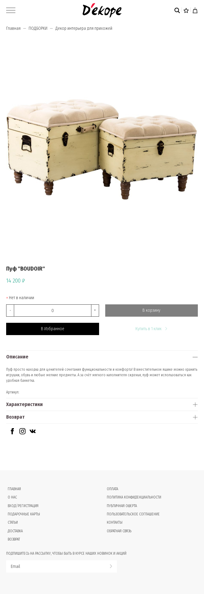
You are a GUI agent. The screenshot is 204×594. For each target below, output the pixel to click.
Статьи (13, 522)
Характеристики (24, 404)
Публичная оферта (122, 506)
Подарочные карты (24, 514)
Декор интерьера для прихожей (83, 28)
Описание (17, 357)
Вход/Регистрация (23, 506)
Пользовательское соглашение (133, 514)
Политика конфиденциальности (134, 497)
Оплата (112, 489)
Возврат (15, 417)
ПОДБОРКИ (38, 28)
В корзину (151, 310)
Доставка (15, 531)
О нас (12, 497)
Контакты (114, 522)
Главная (13, 28)
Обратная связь (119, 531)
